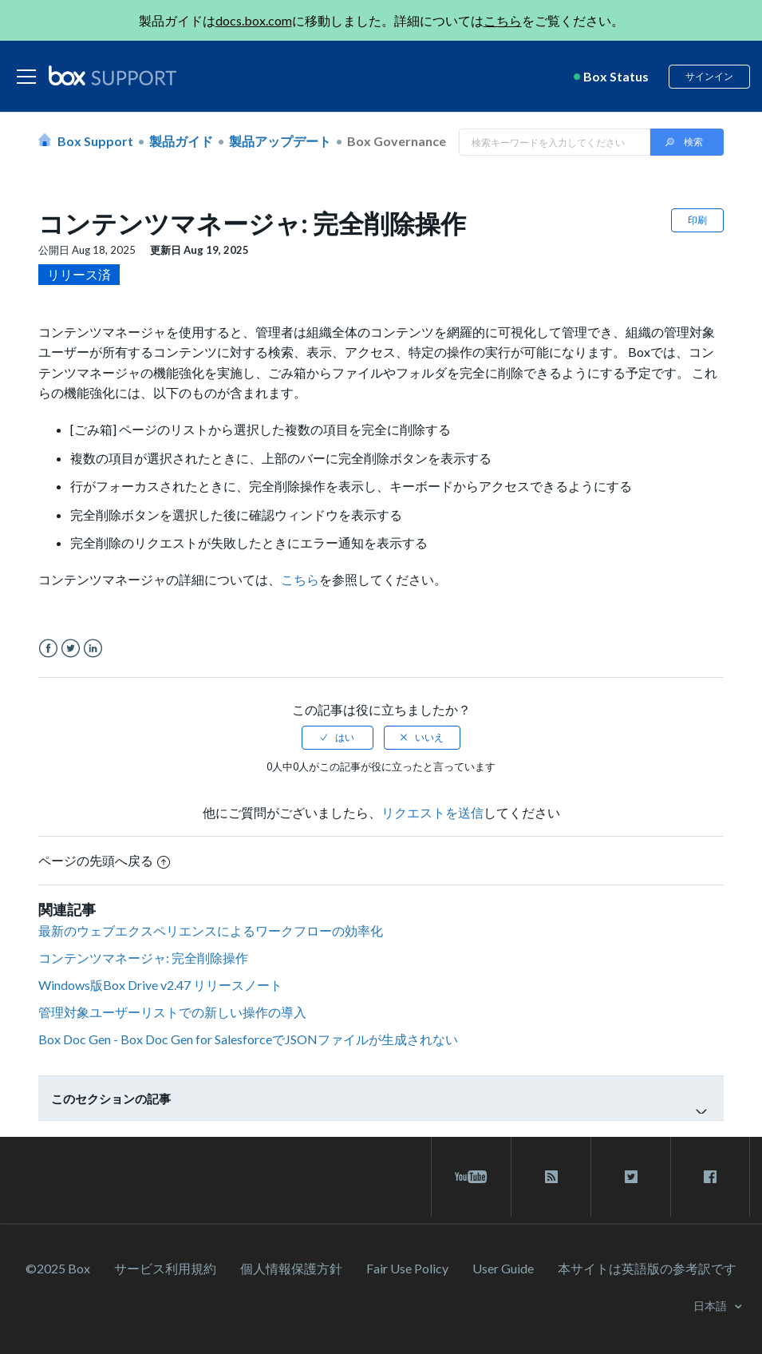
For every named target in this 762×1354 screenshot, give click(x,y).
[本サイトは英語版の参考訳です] (647, 1268)
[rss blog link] (550, 1177)
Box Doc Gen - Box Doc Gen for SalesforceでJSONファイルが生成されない (248, 1039)
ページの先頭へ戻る (104, 860)
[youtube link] (471, 1177)
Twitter (71, 649)
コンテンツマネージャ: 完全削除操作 (143, 957)
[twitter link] (630, 1177)
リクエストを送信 (432, 812)
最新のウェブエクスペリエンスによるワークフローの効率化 (210, 930)
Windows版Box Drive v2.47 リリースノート (160, 984)
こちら (503, 20)
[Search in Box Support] (554, 142)
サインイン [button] (709, 76)
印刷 (697, 220)
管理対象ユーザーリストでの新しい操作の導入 (172, 1011)
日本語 (711, 1305)
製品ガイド (181, 140)
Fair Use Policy (407, 1268)
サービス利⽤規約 (165, 1268)
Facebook (48, 649)
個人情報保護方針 (291, 1268)
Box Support (95, 140)
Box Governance (396, 140)
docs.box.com (253, 20)
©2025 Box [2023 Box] (58, 1268)
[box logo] (112, 75)
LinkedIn (93, 649)
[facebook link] (710, 1177)
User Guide (503, 1268)
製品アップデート (280, 140)
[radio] (337, 738)
